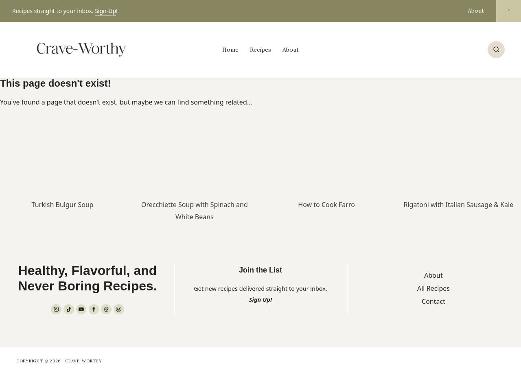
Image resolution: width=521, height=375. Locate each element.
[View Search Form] (496, 49)
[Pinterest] (119, 309)
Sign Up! (260, 299)
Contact (433, 301)
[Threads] (106, 309)
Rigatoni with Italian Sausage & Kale (459, 204)
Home (230, 49)
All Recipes (433, 288)
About (476, 10)
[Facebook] (94, 309)
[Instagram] (56, 309)
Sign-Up (105, 11)
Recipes (260, 49)
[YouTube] (81, 309)
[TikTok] (68, 309)
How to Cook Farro (326, 204)
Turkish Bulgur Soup (63, 204)
